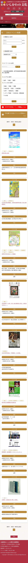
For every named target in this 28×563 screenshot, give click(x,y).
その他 (5, 95)
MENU (14, 18)
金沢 (4, 80)
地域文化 (11, 90)
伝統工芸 (6, 88)
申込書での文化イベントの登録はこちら (15, 115)
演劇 (14, 86)
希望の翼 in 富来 (5, 153)
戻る (14, 536)
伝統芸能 (17, 88)
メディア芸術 (7, 93)
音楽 (12, 88)
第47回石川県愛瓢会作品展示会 (9, 402)
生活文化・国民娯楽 (18, 93)
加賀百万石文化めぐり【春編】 (9, 254)
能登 (13, 80)
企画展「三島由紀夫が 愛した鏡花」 (10, 499)
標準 (17, 11)
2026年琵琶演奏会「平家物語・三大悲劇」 (11, 353)
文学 (5, 90)
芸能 (9, 86)
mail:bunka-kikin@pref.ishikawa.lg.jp (8, 552)
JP (3, 8)
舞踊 (16, 90)
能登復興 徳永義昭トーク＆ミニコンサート (12, 452)
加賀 (9, 80)
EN (8, 8)
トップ (1, 21)
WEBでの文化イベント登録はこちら (15, 107)
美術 (5, 86)
